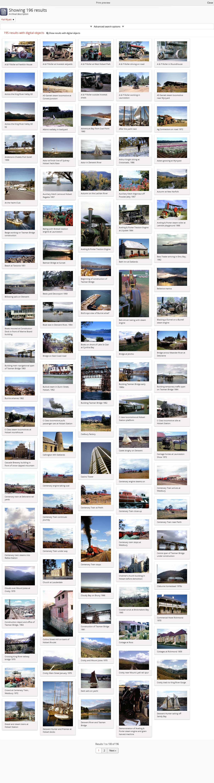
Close (210, 2)
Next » (112, 750)
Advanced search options (107, 26)
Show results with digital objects (63, 33)
